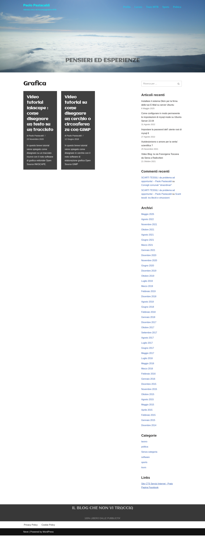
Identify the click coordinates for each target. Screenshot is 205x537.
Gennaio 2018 (148, 318)
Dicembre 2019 (148, 271)
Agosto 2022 (147, 220)
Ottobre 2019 (147, 277)
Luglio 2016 (147, 359)
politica (144, 448)
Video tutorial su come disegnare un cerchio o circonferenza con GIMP (78, 113)
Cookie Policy (48, 526)
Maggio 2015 (147, 406)
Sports (165, 6)
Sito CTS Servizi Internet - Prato (157, 485)
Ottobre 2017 (147, 328)
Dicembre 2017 (148, 323)
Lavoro (138, 6)
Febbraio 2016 (148, 375)
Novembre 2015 (149, 390)
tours (143, 469)
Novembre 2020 (149, 261)
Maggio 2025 (147, 215)
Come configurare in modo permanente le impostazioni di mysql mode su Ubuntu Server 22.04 (161, 117)
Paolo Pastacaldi (36, 136)
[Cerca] (158, 84)
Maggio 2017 (147, 354)
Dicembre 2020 (148, 256)
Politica (177, 6)
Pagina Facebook (150, 489)
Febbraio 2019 (148, 292)
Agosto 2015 (147, 401)
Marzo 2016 (147, 370)
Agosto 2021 (147, 235)
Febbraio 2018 (148, 313)
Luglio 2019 (147, 282)
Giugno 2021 (147, 240)
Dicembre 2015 (148, 385)
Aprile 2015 (147, 411)
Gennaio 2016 (148, 380)
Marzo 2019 (147, 287)
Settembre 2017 (149, 333)
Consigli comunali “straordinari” (156, 185)
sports (144, 464)
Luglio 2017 (147, 344)
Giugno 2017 (147, 349)
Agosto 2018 (147, 302)
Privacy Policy (31, 526)
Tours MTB (152, 6)
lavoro (144, 443)
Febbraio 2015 (148, 416)
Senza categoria (149, 453)
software (145, 458)
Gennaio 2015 (148, 421)
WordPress (48, 533)
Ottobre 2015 (147, 396)
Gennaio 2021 (148, 251)
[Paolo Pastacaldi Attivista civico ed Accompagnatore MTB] (39, 7)
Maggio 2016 (147, 365)
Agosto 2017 (147, 339)
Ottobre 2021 (147, 230)
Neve (25, 533)
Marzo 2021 (147, 246)
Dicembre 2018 (148, 297)
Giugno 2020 (147, 266)
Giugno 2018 (147, 308)
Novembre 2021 (149, 225)
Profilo (126, 6)
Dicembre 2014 (148, 427)
